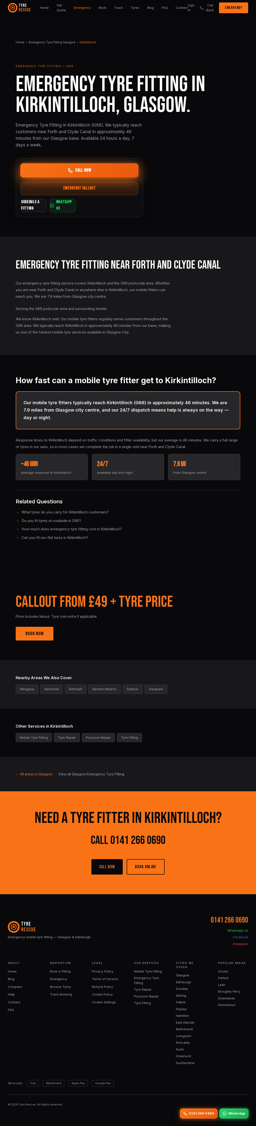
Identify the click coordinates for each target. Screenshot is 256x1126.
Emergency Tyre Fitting (146, 980)
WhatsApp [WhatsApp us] (234, 1113)
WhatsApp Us (237, 930)
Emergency (82, 8)
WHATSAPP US (109, 205)
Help (11, 994)
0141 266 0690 (229, 920)
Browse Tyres (60, 987)
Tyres (135, 8)
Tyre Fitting (142, 1003)
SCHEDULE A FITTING (49, 205)
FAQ (165, 8)
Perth (180, 1049)
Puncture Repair (146, 996)
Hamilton (182, 1016)
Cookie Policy (102, 994)
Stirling (181, 995)
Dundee (182, 989)
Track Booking (61, 994)
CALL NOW (107, 867)
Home (44, 8)
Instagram (240, 944)
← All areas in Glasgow (34, 774)
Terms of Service (105, 979)
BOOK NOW (34, 634)
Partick (223, 978)
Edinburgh (183, 982)
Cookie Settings (104, 1002)
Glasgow (182, 975)
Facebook (240, 937)
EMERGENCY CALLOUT (79, 188)
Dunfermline (185, 1063)
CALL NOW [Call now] (79, 171)
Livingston (183, 1036)
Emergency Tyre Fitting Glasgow (52, 42)
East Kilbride (185, 1022)
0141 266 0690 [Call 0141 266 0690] (198, 1113)
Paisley (181, 1009)
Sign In (191, 7)
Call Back (207, 7)
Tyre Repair (143, 989)
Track (118, 8)
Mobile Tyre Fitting (148, 971)
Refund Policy (102, 987)
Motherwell (184, 1029)
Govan (223, 971)
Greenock (183, 1056)
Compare (15, 987)
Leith (221, 985)
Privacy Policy (102, 971)
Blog (150, 8)
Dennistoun (226, 1005)
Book (102, 8)
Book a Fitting (60, 971)
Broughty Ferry (229, 991)
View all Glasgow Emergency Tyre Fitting (91, 774)
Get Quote (61, 7)
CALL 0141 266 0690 (128, 841)
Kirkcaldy (183, 1042)
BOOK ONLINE (145, 867)
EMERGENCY (233, 7)
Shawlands (226, 998)
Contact (182, 8)
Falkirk (181, 1002)
